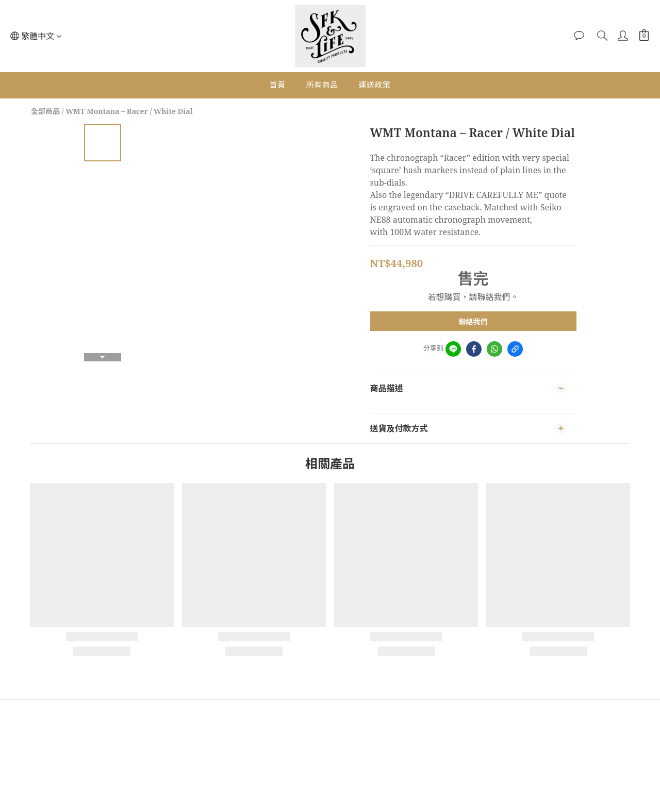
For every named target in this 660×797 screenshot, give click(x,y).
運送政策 (375, 84)
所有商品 (322, 84)
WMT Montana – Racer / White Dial (128, 111)
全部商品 (45, 111)
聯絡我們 (473, 321)
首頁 (277, 84)
